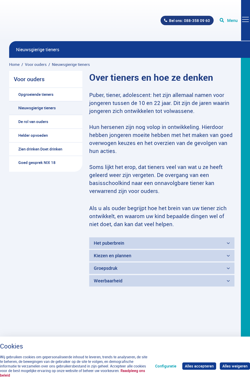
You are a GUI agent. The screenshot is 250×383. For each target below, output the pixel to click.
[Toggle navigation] (234, 20)
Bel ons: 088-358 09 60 (189, 20)
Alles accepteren (199, 366)
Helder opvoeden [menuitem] (33, 135)
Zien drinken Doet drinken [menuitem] (40, 149)
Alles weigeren (234, 366)
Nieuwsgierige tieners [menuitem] (37, 107)
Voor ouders (29, 79)
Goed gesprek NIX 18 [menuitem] (37, 162)
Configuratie (165, 366)
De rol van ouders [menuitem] (33, 121)
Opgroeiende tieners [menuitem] (36, 94)
